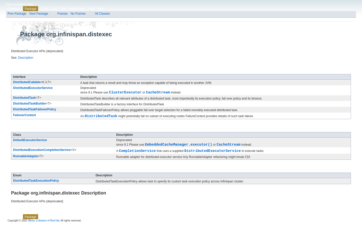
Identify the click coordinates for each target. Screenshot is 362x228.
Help (101, 8)
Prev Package (17, 13)
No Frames (78, 13)
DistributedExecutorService (33, 88)
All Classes (102, 13)
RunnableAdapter (25, 159)
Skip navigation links (19, 4)
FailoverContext (24, 116)
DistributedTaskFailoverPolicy (34, 110)
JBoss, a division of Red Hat (43, 223)
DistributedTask (24, 98)
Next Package (38, 13)
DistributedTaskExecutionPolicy (36, 183)
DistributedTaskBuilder (29, 104)
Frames (62, 13)
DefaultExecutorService (30, 141)
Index (91, 8)
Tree (63, 8)
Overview (14, 8)
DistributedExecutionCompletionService (42, 152)
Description (25, 57)
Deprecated (76, 8)
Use (54, 8)
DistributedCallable (26, 82)
